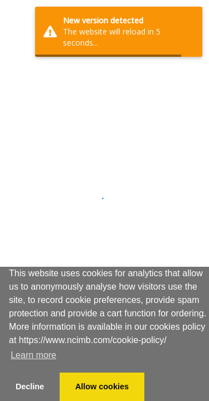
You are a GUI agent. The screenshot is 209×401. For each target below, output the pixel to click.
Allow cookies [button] (102, 386)
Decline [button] (30, 386)
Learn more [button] (33, 355)
